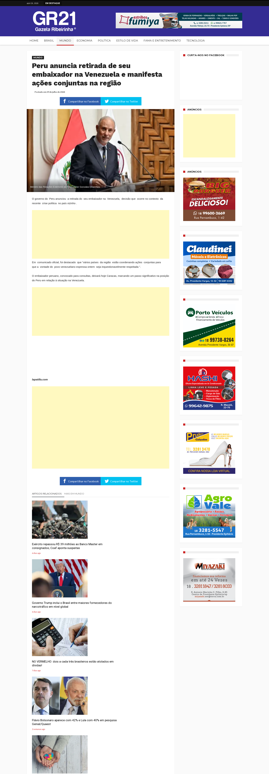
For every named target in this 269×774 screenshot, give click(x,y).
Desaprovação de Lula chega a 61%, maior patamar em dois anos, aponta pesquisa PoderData (52, 719)
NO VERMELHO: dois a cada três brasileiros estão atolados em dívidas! (147, 539)
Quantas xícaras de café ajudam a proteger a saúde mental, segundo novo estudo (100, 659)
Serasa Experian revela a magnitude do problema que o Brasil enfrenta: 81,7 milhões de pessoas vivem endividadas (146, 661)
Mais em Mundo (74, 493)
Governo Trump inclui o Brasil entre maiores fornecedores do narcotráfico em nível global (99, 539)
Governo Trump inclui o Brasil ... (79, 3)
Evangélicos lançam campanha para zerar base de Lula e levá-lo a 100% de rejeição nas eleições (53, 659)
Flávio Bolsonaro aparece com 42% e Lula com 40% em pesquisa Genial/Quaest (51, 597)
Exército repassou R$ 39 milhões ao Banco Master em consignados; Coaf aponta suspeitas (53, 541)
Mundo (38, 57)
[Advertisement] (100, 234)
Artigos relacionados (47, 493)
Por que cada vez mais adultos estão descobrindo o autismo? (99, 595)
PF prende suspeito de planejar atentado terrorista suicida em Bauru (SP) (146, 717)
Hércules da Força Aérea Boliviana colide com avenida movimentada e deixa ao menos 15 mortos (100, 719)
